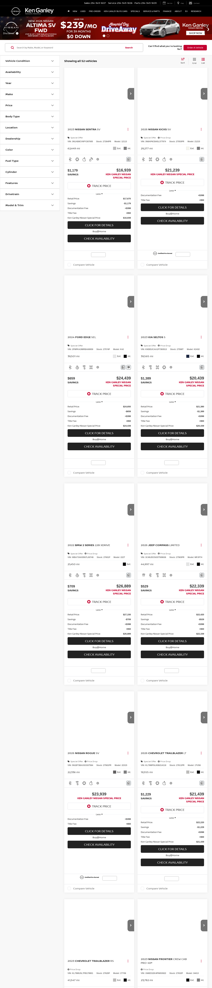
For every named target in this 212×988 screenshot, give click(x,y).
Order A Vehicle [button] (195, 47)
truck (72, 586)
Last (181, 542)
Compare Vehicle (187, 168)
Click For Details (175, 132)
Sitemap (135, 625)
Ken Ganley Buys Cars (115, 11)
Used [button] (83, 11)
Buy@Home (175, 137)
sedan (125, 586)
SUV (192, 583)
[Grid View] (193, 61)
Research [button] (196, 11)
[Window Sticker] (137, 393)
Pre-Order (95, 11)
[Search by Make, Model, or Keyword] (69, 48)
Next (169, 542)
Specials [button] (135, 11)
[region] (175, 114)
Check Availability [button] (175, 145)
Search (129, 47)
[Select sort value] (183, 61)
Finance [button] (167, 11)
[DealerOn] (20, 624)
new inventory (184, 598)
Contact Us (117, 625)
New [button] (75, 11)
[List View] (203, 61)
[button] (139, 97)
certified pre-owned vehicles (140, 595)
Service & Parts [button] (151, 11)
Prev (132, 542)
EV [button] (186, 11)
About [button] (178, 11)
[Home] (68, 11)
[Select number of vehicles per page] (198, 542)
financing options (55, 601)
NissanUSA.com (148, 625)
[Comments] (137, 160)
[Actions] (136, 133)
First (120, 542)
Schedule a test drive (52, 605)
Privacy (127, 625)
